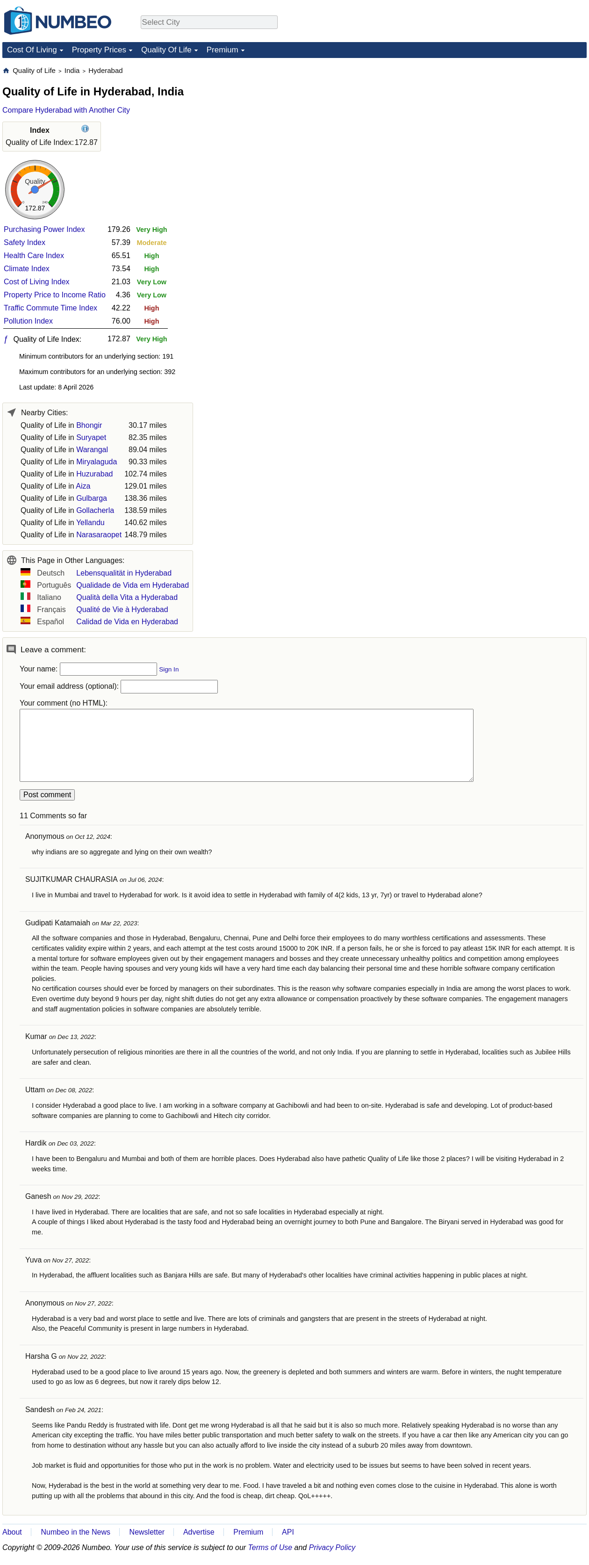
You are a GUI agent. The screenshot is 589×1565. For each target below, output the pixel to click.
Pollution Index (28, 321)
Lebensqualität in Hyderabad (124, 573)
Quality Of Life (166, 49)
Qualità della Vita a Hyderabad (127, 597)
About (12, 1532)
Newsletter (147, 1532)
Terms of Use (270, 1547)
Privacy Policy (332, 1547)
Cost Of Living (32, 49)
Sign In (169, 669)
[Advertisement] (516, 124)
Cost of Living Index (37, 282)
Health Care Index (34, 256)
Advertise (199, 1532)
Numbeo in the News (75, 1532)
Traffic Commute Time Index (50, 308)
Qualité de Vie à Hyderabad (122, 609)
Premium (222, 49)
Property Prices (99, 49)
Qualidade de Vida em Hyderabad (132, 585)
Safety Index (24, 242)
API (288, 1532)
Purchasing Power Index (44, 229)
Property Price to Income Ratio (55, 295)
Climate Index (27, 269)
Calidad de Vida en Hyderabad (127, 622)
